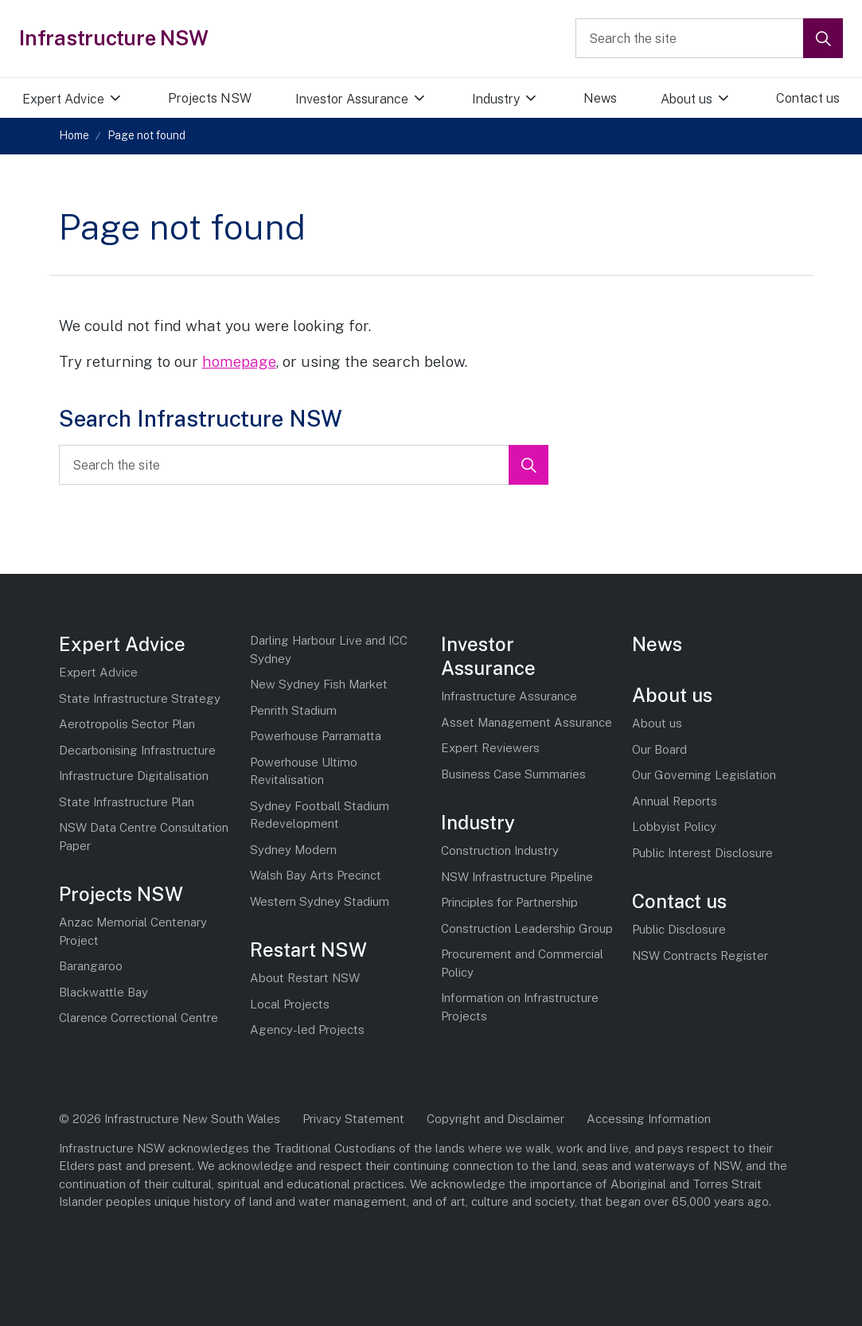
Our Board (659, 749)
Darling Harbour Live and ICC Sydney (329, 649)
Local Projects (290, 1004)
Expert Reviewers (490, 748)
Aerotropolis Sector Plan (127, 724)
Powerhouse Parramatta (315, 736)
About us (686, 99)
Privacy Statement (353, 1118)
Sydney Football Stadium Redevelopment (319, 815)
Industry (496, 99)
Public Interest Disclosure (702, 853)
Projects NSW (210, 98)
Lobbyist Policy (674, 826)
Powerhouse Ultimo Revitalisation (303, 771)
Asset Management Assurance (526, 722)
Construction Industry (500, 850)
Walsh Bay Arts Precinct (315, 875)
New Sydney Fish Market (319, 684)
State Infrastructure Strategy (139, 698)
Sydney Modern (293, 849)
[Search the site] (709, 38)
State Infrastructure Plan (126, 802)
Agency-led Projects (307, 1029)
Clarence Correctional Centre (138, 1017)
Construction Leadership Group (527, 928)
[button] (823, 38)
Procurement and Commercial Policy (522, 963)
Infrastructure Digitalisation (134, 775)
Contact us (679, 901)
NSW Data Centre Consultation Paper (143, 836)
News (600, 98)
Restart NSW (308, 949)
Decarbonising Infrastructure (137, 750)
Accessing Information (649, 1118)
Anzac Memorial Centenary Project (133, 931)
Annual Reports (674, 801)
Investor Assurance (351, 99)
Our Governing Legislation (704, 775)
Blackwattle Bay (103, 992)
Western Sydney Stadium (319, 901)
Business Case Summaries (513, 774)
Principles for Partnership (509, 902)
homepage (239, 361)
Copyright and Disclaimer (495, 1118)
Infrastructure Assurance (509, 696)
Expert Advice (63, 99)
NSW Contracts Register (700, 955)
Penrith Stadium (293, 710)
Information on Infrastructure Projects (520, 1007)
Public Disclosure (679, 929)
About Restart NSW (305, 978)
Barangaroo (91, 966)
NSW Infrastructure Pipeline (517, 876)
